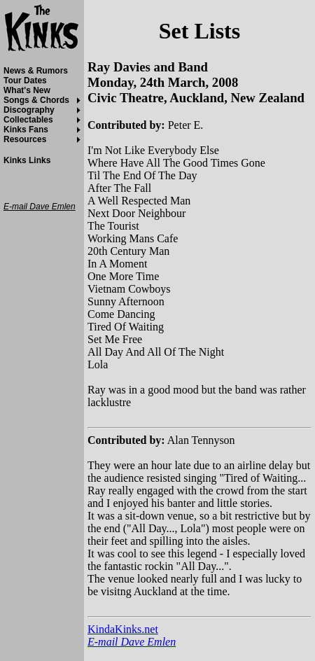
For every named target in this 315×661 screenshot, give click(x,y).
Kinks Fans (26, 129)
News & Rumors (36, 71)
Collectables (28, 120)
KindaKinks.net (123, 629)
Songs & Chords (36, 100)
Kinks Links (27, 160)
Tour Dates (25, 80)
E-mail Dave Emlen (132, 642)
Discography (29, 110)
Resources (25, 139)
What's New (27, 90)
